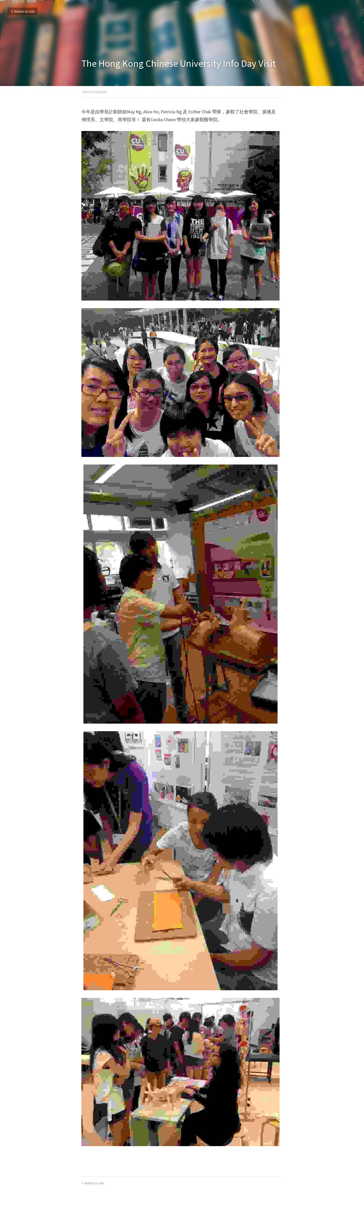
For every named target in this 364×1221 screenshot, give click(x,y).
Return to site (22, 11)
